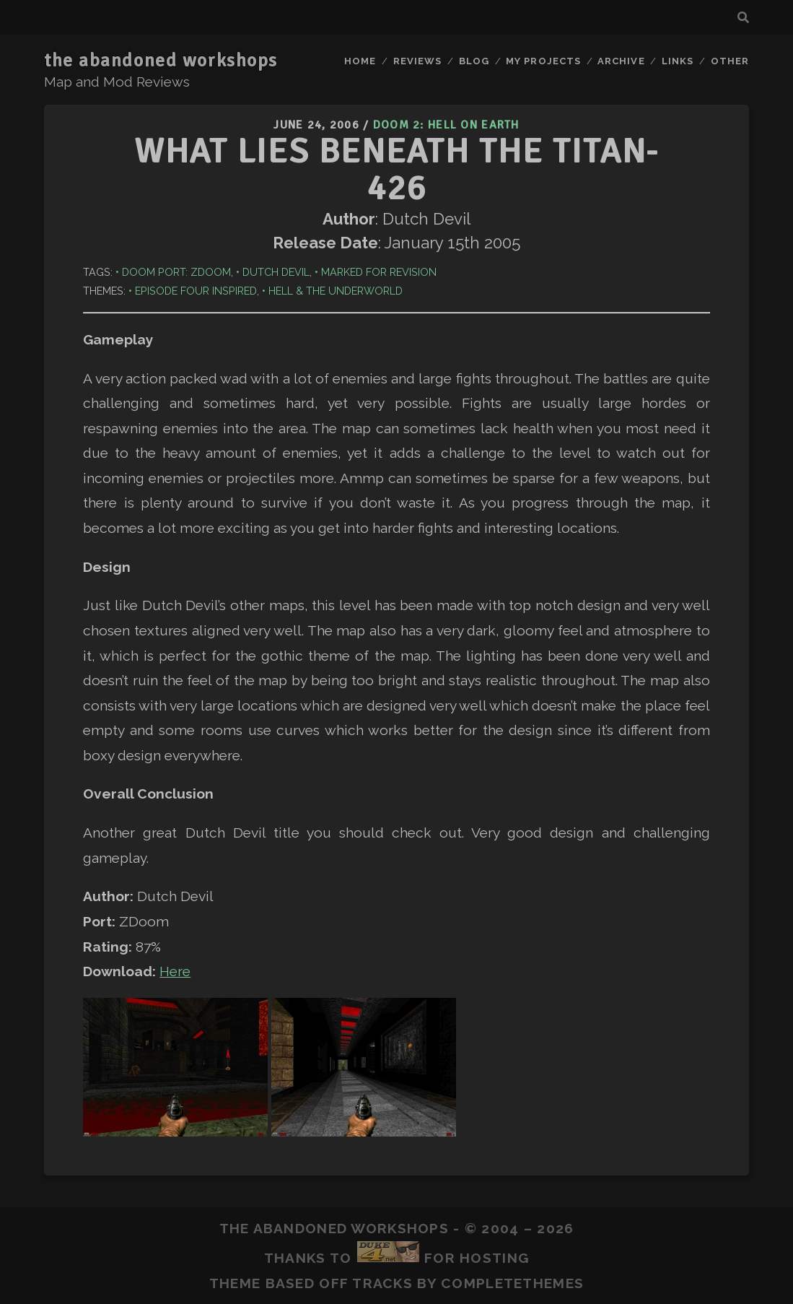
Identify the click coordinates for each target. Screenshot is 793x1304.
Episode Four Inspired (196, 290)
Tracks (382, 1283)
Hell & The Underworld (335, 290)
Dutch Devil (276, 272)
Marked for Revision (379, 272)
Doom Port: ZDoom (176, 272)
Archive (620, 61)
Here (174, 971)
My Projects (543, 61)
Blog (474, 61)
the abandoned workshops (161, 60)
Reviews (417, 61)
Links (677, 61)
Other (730, 61)
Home (360, 61)
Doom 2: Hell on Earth (446, 125)
